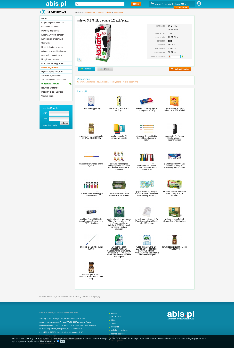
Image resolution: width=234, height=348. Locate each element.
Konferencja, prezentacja (52, 39)
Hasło (45, 118)
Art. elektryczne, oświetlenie (53, 80)
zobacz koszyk (182, 8)
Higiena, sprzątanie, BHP (52, 71)
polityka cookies (118, 334)
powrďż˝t (86, 69)
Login (45, 113)
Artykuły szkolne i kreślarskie (53, 51)
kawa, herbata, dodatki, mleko (109, 82)
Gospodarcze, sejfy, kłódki (52, 63)
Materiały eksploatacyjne (52, 92)
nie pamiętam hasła (50, 125)
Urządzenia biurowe (50, 59)
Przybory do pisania (50, 31)
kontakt (114, 323)
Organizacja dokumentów (52, 23)
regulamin (115, 327)
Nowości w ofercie (50, 88)
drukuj (105, 69)
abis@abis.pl (50, 336)
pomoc (114, 313)
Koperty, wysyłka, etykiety (52, 35)
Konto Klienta (50, 108)
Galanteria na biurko (50, 27)
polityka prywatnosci (119, 330)
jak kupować (116, 316)
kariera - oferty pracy (120, 337)
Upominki (45, 43)
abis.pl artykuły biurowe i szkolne (56, 4)
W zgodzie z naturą (50, 84)
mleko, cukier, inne (130, 82)
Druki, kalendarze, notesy (52, 47)
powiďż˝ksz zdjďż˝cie (79, 59)
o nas (113, 320)
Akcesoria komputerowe (51, 55)
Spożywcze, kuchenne (51, 75)
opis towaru (118, 12)
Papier (44, 18)
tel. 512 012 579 (56, 12)
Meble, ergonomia (49, 67)
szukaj (136, 4)
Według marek (47, 96)
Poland (82, 318)
